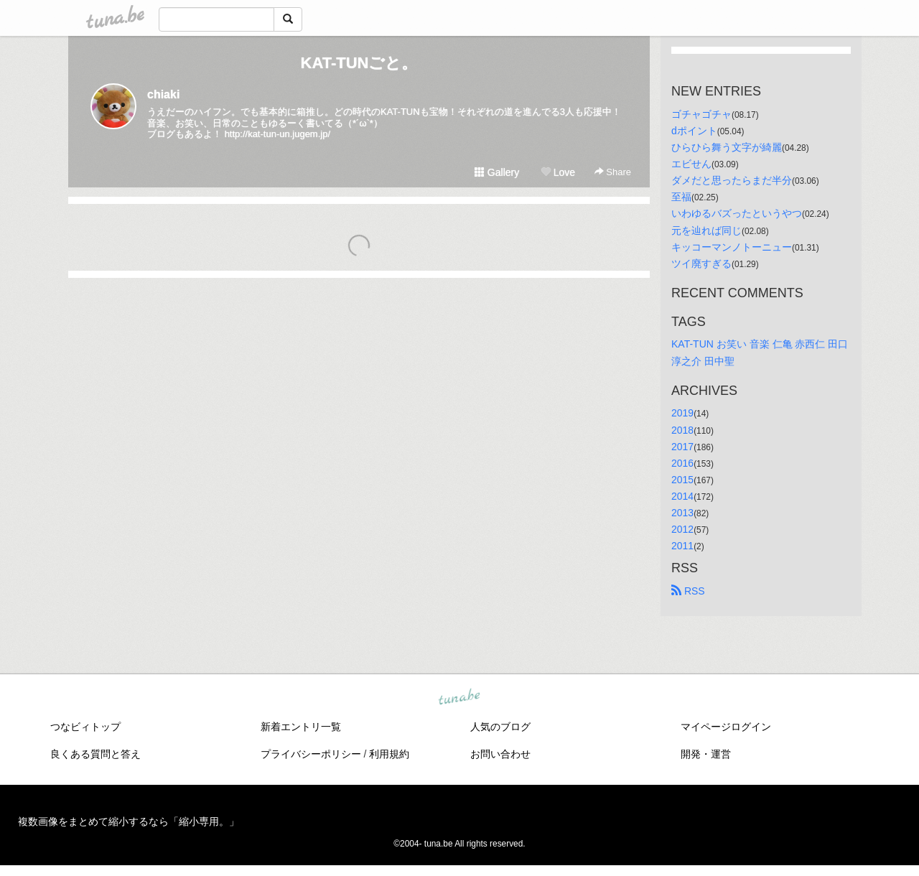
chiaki (163, 94)
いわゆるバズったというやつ (736, 213)
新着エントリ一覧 (301, 726)
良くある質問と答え (95, 754)
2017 (682, 446)
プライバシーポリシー (311, 754)
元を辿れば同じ (706, 230)
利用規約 (389, 754)
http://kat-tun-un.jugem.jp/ (277, 134)
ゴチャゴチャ (701, 114)
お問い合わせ (500, 754)
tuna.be (459, 698)
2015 (682, 479)
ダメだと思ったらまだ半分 (731, 180)
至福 (681, 196)
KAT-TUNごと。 (359, 63)
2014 (682, 496)
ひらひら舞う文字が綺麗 (726, 147)
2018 (682, 430)
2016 (682, 463)
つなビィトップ (85, 726)
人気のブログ (500, 726)
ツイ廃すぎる (701, 263)
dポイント (694, 130)
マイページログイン (726, 726)
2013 (682, 512)
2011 (682, 545)
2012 (682, 529)
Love (558, 172)
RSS (688, 591)
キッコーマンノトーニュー (731, 247)
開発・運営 (706, 754)
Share (612, 172)
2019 (682, 413)
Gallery (497, 172)
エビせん (691, 163)
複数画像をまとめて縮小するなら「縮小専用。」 (128, 821)
